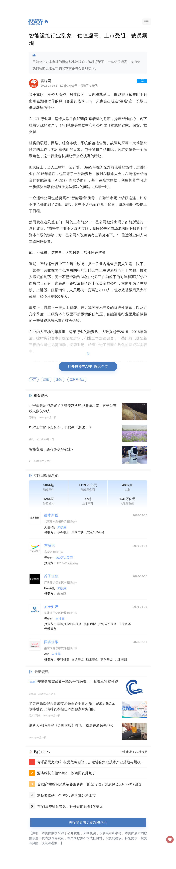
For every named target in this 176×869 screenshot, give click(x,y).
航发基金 (92, 659)
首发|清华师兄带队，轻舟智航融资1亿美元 (70, 806)
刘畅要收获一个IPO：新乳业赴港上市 (66, 795)
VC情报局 (141, 751)
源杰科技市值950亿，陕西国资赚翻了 (66, 773)
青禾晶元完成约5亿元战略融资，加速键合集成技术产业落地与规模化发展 (90, 762)
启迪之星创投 (95, 532)
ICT (34, 379)
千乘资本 (125, 624)
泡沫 (59, 379)
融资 (32, 681)
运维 (46, 379)
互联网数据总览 (46, 476)
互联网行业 (77, 379)
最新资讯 (42, 672)
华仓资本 (63, 532)
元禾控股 (121, 659)
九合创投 (90, 624)
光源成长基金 (107, 624)
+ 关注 (142, 80)
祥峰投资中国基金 (69, 624)
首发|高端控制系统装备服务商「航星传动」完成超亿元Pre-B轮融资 (89, 784)
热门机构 (126, 751)
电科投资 (63, 659)
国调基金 (78, 659)
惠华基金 (107, 659)
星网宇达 (78, 532)
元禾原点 (50, 629)
